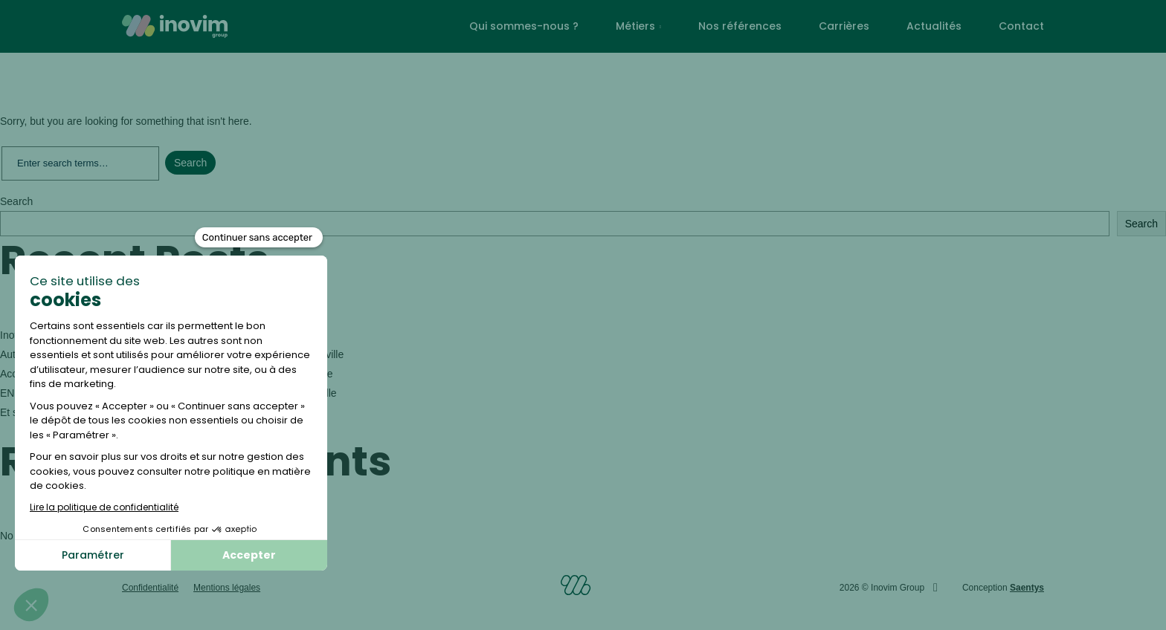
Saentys (1027, 587)
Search (16, 201)
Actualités (934, 26)
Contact (1021, 26)
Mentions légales (226, 587)
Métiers (635, 26)
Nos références (740, 26)
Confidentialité (150, 587)
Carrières (844, 26)
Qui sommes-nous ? (524, 26)
